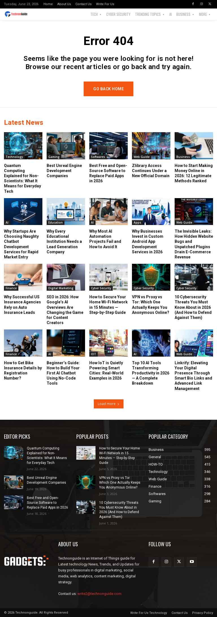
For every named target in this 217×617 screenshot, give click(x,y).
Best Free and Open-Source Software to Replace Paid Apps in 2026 (47, 502)
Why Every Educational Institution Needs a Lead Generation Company (64, 241)
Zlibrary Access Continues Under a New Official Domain (151, 170)
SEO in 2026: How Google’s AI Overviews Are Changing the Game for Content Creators (65, 310)
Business (183, 156)
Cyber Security (101, 288)
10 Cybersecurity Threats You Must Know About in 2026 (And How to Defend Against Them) (193, 307)
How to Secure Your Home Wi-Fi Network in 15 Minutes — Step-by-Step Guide (108, 305)
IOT (93, 354)
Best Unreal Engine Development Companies (64, 170)
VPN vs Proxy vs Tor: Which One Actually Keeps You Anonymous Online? (150, 305)
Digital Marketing (60, 288)
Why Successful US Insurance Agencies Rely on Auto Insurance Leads (22, 305)
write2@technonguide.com (99, 594)
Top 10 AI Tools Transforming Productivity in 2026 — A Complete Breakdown (150, 372)
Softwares (98, 156)
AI (7, 222)
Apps (137, 222)
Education (55, 222)
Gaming (54, 156)
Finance (11, 288)
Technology (14, 156)
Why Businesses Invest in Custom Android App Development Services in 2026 (147, 241)
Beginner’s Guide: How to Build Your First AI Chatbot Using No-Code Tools (63, 372)
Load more (109, 403)
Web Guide (141, 156)
